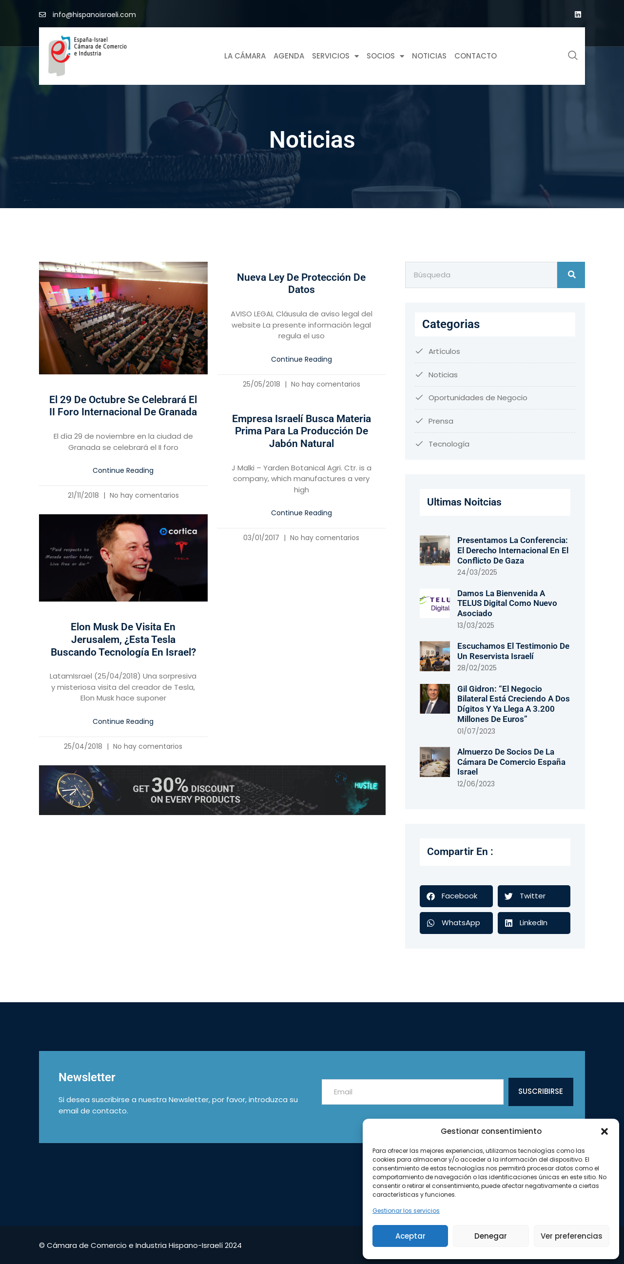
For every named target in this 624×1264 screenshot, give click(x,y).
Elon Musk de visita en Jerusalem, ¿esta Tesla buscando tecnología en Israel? (123, 639)
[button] (604, 1131)
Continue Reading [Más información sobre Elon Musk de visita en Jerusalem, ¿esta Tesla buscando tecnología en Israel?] (123, 721)
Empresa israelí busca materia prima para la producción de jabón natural (301, 431)
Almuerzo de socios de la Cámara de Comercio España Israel (511, 762)
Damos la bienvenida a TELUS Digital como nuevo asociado (507, 603)
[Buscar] (571, 275)
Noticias (429, 56)
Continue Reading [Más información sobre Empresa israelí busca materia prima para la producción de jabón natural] (301, 513)
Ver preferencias (572, 1236)
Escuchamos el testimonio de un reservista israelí (513, 651)
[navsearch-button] (573, 56)
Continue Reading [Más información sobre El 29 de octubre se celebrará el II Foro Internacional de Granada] (123, 470)
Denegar (490, 1236)
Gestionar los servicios (406, 1210)
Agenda (288, 56)
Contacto (475, 56)
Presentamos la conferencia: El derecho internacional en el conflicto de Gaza (512, 550)
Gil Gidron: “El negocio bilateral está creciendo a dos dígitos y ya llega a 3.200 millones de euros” (513, 704)
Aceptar (410, 1236)
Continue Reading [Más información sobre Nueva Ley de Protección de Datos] (301, 359)
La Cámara (245, 56)
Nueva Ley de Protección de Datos (301, 284)
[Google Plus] (577, 14)
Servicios (335, 56)
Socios (385, 56)
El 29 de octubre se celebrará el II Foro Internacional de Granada (123, 406)
